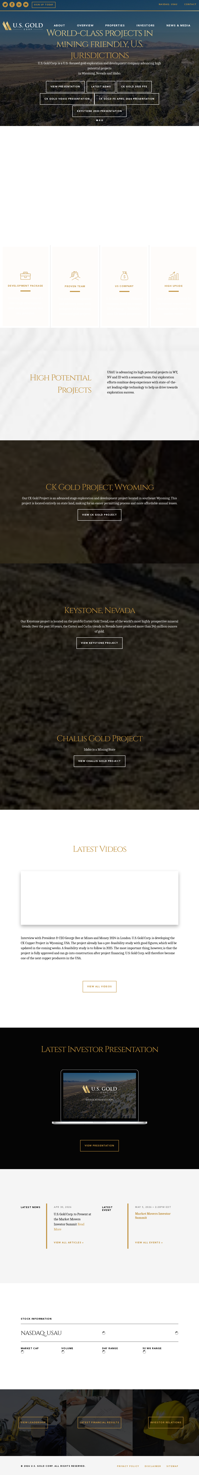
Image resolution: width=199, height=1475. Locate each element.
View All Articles (67, 1242)
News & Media (178, 25)
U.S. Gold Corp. (42, 1467)
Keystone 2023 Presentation (99, 111)
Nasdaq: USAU (169, 5)
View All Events (147, 1242)
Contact (190, 5)
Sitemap (172, 1467)
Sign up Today (43, 5)
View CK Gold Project (99, 515)
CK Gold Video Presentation (67, 99)
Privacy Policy (128, 1467)
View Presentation (65, 87)
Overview (85, 25)
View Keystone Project (99, 643)
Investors (145, 25)
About (59, 25)
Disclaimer (153, 1467)
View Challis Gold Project (99, 761)
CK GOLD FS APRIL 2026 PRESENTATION (127, 99)
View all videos (99, 986)
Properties (115, 25)
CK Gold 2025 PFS (134, 87)
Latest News (101, 87)
